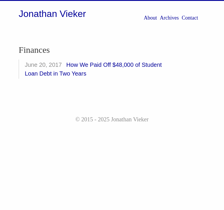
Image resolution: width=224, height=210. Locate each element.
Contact (190, 18)
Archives (169, 18)
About (150, 18)
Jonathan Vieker (52, 13)
